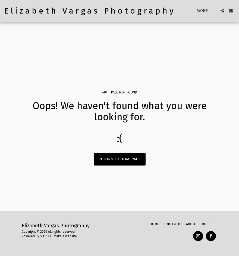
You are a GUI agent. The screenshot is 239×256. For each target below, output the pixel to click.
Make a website (65, 236)
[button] (222, 11)
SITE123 (45, 236)
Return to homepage (119, 159)
